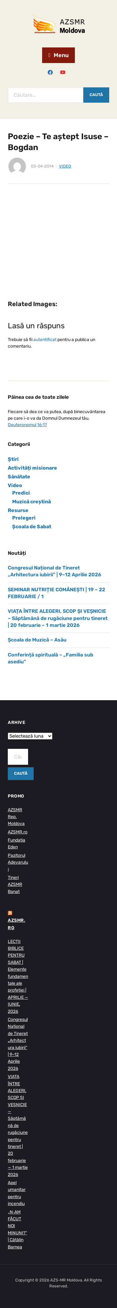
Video (65, 166)
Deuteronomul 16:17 (27, 424)
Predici (21, 493)
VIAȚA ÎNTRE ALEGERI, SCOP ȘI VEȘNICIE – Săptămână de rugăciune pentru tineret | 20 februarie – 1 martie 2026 (58, 618)
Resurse (18, 510)
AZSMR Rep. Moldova (16, 817)
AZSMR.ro (17, 832)
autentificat (44, 339)
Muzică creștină (31, 502)
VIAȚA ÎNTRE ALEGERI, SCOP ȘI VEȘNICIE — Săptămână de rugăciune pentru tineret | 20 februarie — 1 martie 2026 (18, 1125)
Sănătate (19, 477)
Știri (13, 459)
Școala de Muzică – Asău (37, 640)
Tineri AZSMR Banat (15, 884)
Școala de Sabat (31, 527)
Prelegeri (24, 518)
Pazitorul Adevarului (18, 862)
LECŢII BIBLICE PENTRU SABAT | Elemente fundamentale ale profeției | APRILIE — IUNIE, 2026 (18, 976)
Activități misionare (32, 468)
